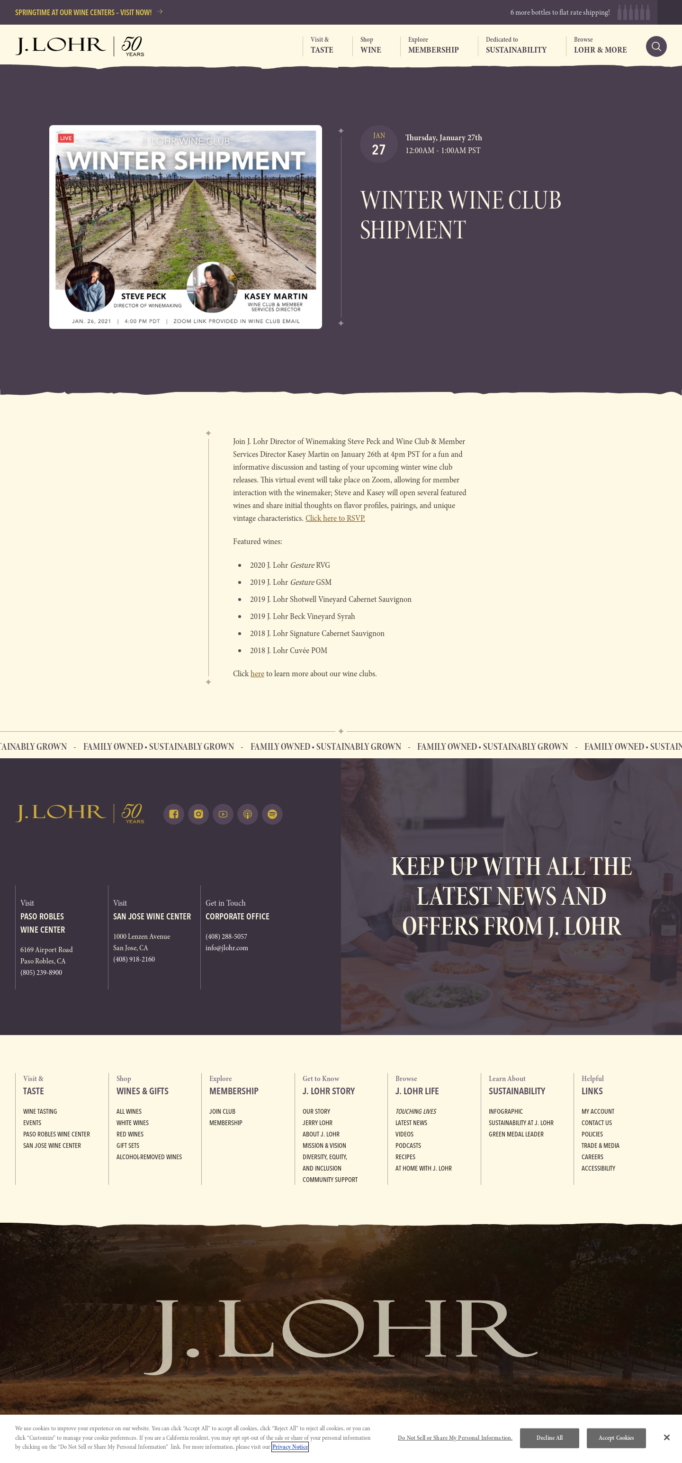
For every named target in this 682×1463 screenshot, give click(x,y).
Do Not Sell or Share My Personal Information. (455, 1438)
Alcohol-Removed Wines (149, 1157)
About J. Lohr (321, 1134)
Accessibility (598, 1168)
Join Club (222, 1111)
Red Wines (130, 1134)
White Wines (133, 1122)
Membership (225, 1122)
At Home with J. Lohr (423, 1168)
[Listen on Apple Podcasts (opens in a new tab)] (247, 814)
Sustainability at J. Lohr (521, 1122)
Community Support (330, 1179)
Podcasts (408, 1145)
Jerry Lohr (317, 1122)
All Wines (129, 1111)
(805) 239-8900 (41, 972)
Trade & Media (600, 1145)
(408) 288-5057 (226, 936)
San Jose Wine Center (52, 1145)
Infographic (506, 1111)
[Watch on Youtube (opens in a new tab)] (223, 814)
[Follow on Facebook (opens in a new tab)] (173, 814)
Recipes (405, 1157)
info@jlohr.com (227, 948)
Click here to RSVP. (335, 518)
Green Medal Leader (516, 1134)
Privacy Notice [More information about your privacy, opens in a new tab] (290, 1447)
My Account (598, 1111)
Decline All (550, 1438)
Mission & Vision (324, 1145)
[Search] (656, 46)
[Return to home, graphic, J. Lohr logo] (79, 813)
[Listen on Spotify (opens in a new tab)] (272, 814)
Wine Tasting (40, 1111)
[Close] (666, 1437)
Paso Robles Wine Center (56, 1134)
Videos (404, 1134)
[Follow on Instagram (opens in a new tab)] (198, 814)
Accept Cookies (617, 1438)
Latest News (411, 1122)
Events (32, 1122)
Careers (592, 1157)
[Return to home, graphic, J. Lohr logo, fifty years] (79, 46)
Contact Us (597, 1122)
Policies (592, 1134)
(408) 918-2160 (134, 959)
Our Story (316, 1111)
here (257, 673)
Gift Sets (128, 1145)
